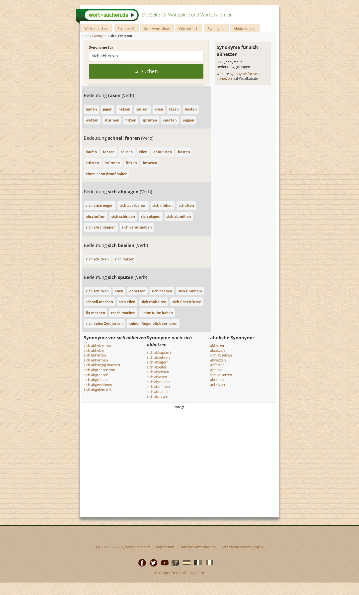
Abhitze (216, 369)
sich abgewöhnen (98, 384)
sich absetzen (221, 355)
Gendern (197, 572)
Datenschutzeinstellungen (242, 547)
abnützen (218, 379)
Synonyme (216, 28)
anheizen (217, 384)
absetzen (217, 350)
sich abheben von (98, 345)
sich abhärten (95, 355)
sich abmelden (159, 381)
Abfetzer (217, 364)
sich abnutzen (158, 396)
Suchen (146, 71)
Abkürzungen (245, 28)
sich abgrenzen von (99, 369)
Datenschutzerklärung (197, 547)
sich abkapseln (159, 352)
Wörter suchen (96, 28)
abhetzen (217, 345)
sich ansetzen (221, 374)
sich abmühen (158, 386)
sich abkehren (158, 357)
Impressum (165, 547)
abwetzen (218, 360)
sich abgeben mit (97, 389)
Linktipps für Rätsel (170, 572)
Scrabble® (126, 28)
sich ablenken (158, 371)
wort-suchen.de (138, 547)
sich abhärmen (96, 360)
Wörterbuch (188, 28)
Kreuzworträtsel (157, 28)
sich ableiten (157, 367)
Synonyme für (101, 47)
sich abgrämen (96, 379)
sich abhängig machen (102, 364)
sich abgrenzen (96, 374)
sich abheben (94, 350)
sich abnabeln (158, 391)
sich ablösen (157, 376)
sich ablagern (158, 362)
